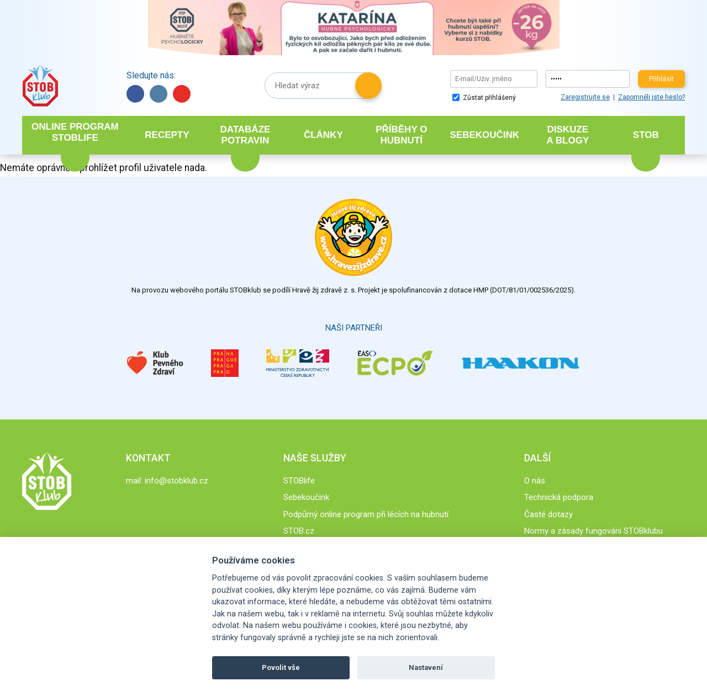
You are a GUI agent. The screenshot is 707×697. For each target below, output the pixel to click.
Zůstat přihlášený (484, 98)
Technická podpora (558, 497)
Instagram (158, 94)
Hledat (368, 85)
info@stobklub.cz (176, 481)
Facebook (135, 94)
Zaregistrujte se (585, 97)
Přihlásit (661, 79)
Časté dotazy (548, 514)
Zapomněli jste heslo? (651, 97)
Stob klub (40, 86)
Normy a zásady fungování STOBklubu (593, 531)
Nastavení (426, 667)
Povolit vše (281, 667)
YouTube (182, 94)
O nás (534, 481)
